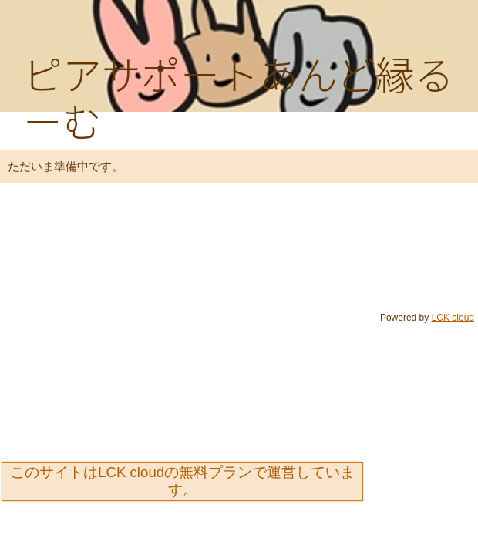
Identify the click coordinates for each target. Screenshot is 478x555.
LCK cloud (453, 317)
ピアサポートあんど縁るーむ (238, 97)
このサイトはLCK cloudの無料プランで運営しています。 (182, 480)
